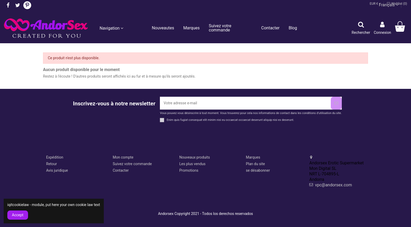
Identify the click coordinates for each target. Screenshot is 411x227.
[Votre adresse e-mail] (245, 103)
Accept (18, 215)
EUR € (375, 4)
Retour (51, 164)
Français (388, 4)
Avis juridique (57, 170)
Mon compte (123, 157)
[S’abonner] (336, 103)
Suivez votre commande (132, 164)
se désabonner (258, 170)
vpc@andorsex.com (333, 184)
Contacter (121, 170)
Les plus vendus (192, 164)
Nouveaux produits (194, 157)
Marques (253, 157)
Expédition (54, 157)
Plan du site (255, 164)
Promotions (188, 170)
